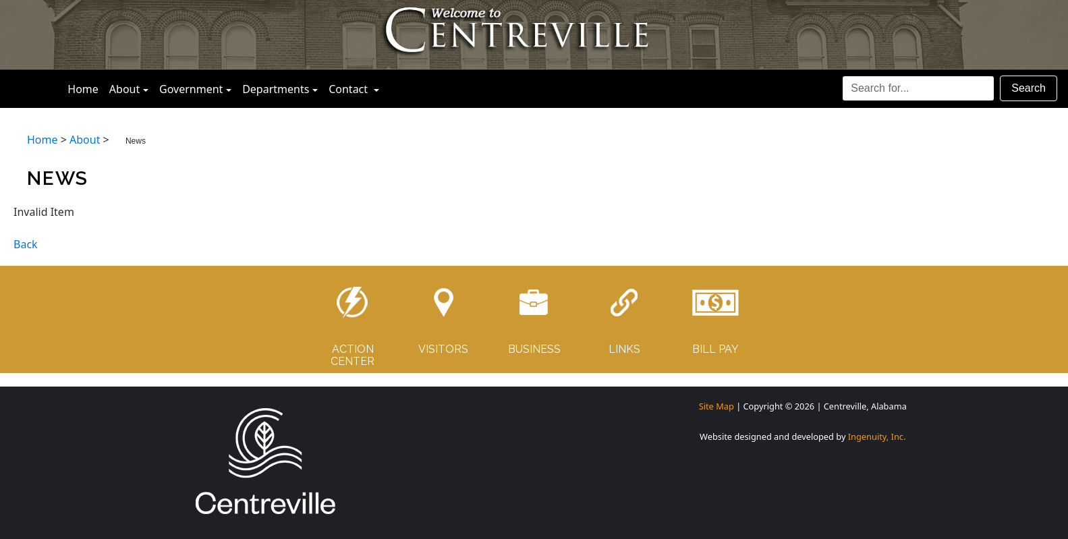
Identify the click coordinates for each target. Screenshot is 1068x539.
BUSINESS (534, 349)
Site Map (716, 406)
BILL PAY (715, 349)
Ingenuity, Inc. (877, 436)
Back (25, 244)
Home (85, 88)
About (124, 89)
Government (191, 89)
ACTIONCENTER (352, 355)
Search (1028, 88)
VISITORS (443, 349)
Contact (357, 88)
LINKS (624, 349)
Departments (275, 89)
